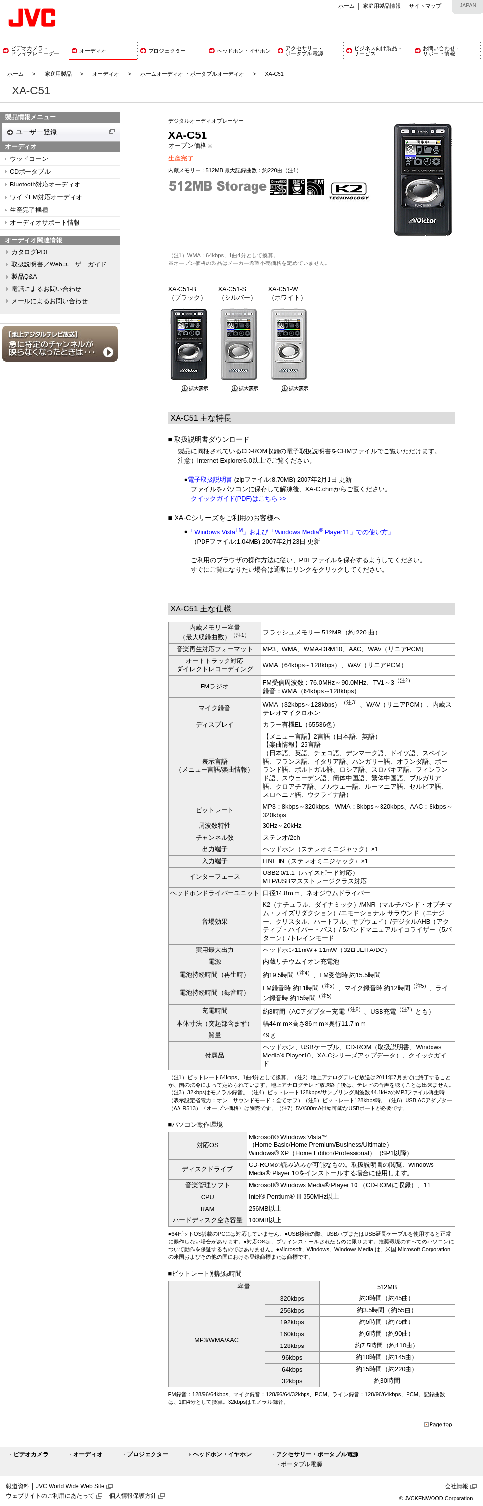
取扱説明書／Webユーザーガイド (59, 264)
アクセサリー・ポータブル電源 (317, 1454)
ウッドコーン (29, 159)
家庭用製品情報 (382, 6)
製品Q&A (24, 276)
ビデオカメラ (31, 1454)
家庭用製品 (58, 74)
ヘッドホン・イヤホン (222, 1454)
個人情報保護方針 (132, 1495)
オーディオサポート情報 (45, 222)
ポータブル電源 (301, 1464)
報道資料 (17, 1486)
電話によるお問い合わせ (46, 289)
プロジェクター (147, 1454)
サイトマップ (425, 6)
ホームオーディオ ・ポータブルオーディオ (192, 74)
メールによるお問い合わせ (49, 301)
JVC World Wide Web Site (70, 1486)
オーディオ (105, 74)
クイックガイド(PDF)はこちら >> (239, 498)
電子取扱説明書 (210, 479)
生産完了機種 (29, 210)
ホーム (346, 6)
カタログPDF (30, 252)
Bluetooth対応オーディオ (45, 184)
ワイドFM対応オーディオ (46, 197)
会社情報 (456, 1486)
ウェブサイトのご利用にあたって (50, 1495)
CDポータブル (30, 171)
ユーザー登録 (36, 132)
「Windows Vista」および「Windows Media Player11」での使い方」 (291, 532)
